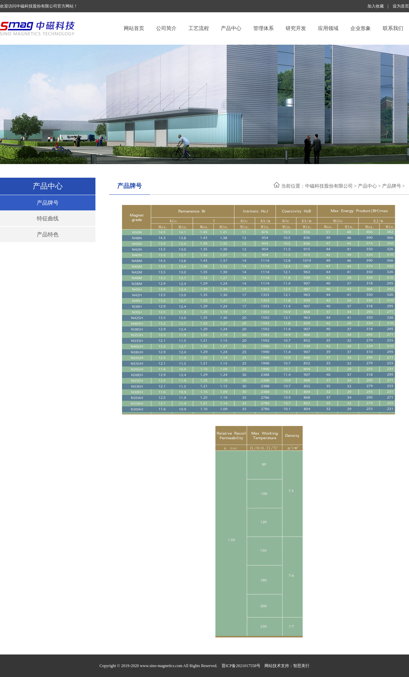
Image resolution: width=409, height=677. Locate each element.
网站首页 (134, 28)
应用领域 (328, 28)
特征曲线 (48, 218)
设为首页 (401, 6)
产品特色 (48, 234)
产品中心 (231, 28)
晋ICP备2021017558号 (241, 665)
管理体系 (263, 28)
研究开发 (296, 28)
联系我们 (393, 28)
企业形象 (360, 28)
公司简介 (166, 28)
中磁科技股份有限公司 (329, 186)
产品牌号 (48, 203)
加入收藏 (375, 6)
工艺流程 (198, 28)
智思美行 (301, 665)
